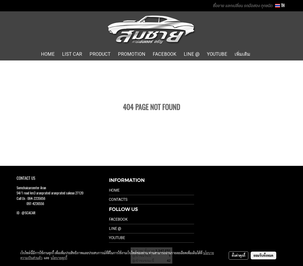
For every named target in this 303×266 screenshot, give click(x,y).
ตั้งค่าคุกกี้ (238, 255)
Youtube (117, 238)
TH (280, 5)
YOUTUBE (217, 54)
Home (114, 190)
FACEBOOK (164, 54)
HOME (48, 54)
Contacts (118, 199)
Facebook (118, 219)
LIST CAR (72, 54)
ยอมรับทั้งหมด (263, 255)
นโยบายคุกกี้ (59, 258)
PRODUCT (100, 54)
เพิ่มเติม (242, 54)
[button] (261, 54)
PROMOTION (131, 54)
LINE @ (192, 54)
